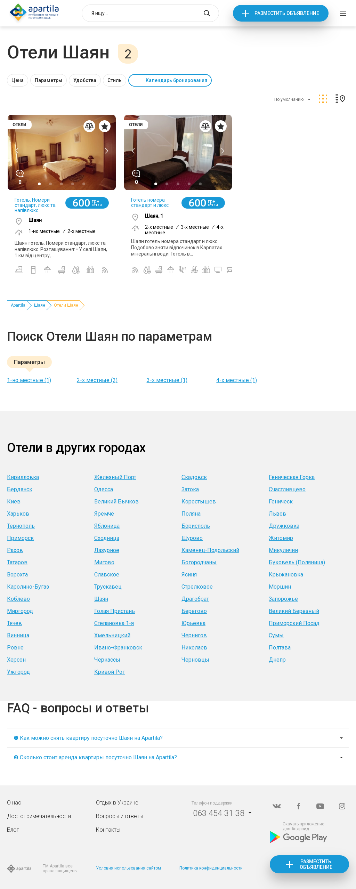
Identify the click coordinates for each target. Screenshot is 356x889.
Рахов (15, 550)
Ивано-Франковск (118, 647)
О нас (14, 802)
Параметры (48, 80)
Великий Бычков (116, 501)
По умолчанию (289, 99)
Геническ (281, 501)
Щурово (192, 538)
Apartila (18, 305)
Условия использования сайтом (128, 868)
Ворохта (17, 574)
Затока (190, 489)
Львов (277, 513)
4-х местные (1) (236, 380)
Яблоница (107, 526)
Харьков (18, 513)
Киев (14, 501)
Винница (18, 635)
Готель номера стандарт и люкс (150, 202)
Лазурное (106, 550)
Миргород (20, 611)
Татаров (17, 562)
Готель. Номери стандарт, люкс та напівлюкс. (35, 205)
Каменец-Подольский (210, 550)
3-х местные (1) (167, 380)
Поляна (191, 513)
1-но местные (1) (29, 380)
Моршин (280, 586)
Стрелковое (197, 586)
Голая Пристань (114, 611)
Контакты (108, 829)
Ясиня (189, 574)
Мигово (104, 562)
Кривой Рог (109, 672)
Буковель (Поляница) (297, 562)
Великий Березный (294, 611)
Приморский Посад (294, 623)
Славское (106, 574)
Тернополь (21, 526)
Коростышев (198, 501)
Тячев (14, 623)
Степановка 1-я (114, 623)
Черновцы (195, 659)
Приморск (20, 538)
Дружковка (284, 526)
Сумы (276, 635)
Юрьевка (193, 623)
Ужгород (18, 672)
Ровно (15, 647)
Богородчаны (199, 562)
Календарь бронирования (176, 80)
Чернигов (194, 635)
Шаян (39, 305)
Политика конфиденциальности (211, 868)
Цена (17, 80)
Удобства (84, 80)
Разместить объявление (286, 13)
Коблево (18, 599)
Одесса (103, 489)
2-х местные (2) (97, 380)
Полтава (280, 647)
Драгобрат (195, 599)
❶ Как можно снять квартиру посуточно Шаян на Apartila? (88, 738)
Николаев (194, 647)
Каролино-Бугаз (28, 586)
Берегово (194, 611)
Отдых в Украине (117, 802)
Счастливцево (287, 489)
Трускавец (108, 586)
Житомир (281, 538)
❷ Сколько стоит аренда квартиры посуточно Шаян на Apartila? (95, 757)
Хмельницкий (112, 635)
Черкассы (107, 659)
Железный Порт (115, 477)
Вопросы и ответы (119, 816)
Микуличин (283, 550)
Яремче (104, 513)
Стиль (114, 80)
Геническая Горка (292, 477)
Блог (13, 829)
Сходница (106, 538)
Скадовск (194, 477)
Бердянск (19, 489)
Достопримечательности (39, 816)
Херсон (16, 659)
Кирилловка (23, 477)
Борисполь (195, 526)
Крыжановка (286, 574)
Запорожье (283, 599)
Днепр (277, 659)
